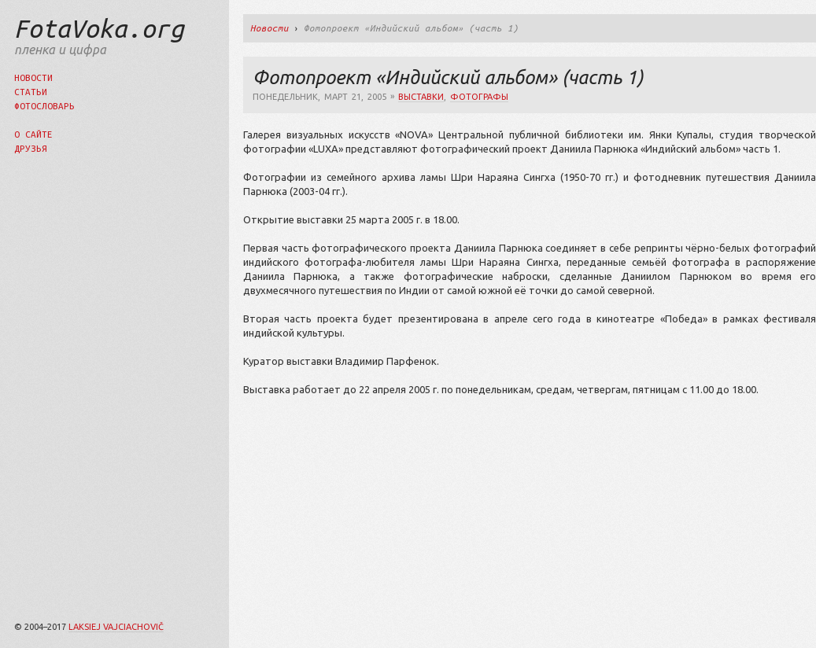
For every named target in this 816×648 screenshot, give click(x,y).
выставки (421, 96)
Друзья (30, 148)
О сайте (33, 134)
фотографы (479, 96)
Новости (33, 77)
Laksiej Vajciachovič (116, 626)
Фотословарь (44, 106)
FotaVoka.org (99, 28)
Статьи (30, 92)
